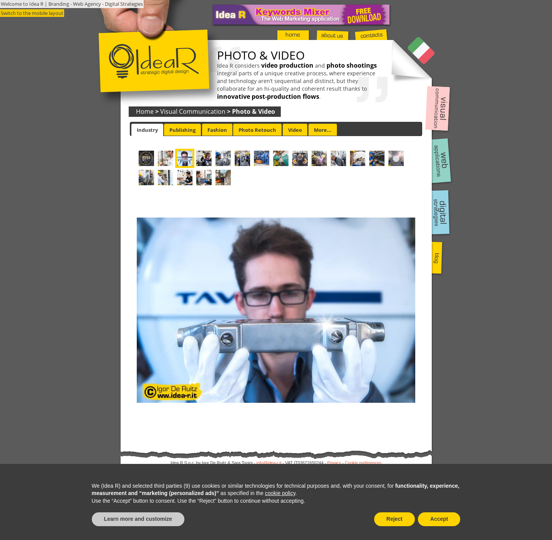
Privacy (334, 462)
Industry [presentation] (147, 129)
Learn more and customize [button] (138, 519)
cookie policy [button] (280, 493)
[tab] (147, 130)
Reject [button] (394, 519)
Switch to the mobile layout (32, 13)
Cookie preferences (363, 462)
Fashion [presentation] (217, 129)
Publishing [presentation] (182, 129)
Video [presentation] (295, 129)
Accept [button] (439, 519)
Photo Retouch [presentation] (257, 129)
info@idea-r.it (269, 462)
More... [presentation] (323, 129)
